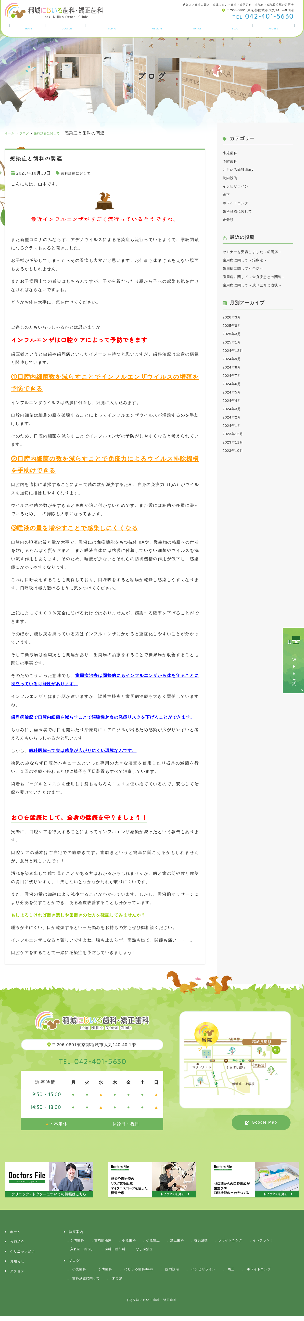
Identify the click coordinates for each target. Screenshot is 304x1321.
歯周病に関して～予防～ (247, 276)
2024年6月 (234, 408)
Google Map (264, 1122)
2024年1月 (234, 450)
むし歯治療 (187, 1251)
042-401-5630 (93, 1060)
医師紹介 (65, 27)
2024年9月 (234, 383)
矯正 (227, 194)
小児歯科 (232, 153)
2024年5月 (234, 417)
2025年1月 (234, 367)
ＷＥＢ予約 (294, 668)
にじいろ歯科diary (241, 169)
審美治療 (214, 1241)
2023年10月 (235, 475)
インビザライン (238, 186)
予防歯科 (232, 161)
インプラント (82, 1251)
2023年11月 (235, 467)
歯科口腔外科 (155, 1251)
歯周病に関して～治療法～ (249, 268)
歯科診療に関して (79, 173)
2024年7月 (234, 400)
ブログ (236, 27)
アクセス (274, 27)
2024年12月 (235, 375)
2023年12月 (235, 459)
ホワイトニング (238, 203)
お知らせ (198, 27)
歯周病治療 (106, 1241)
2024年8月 (234, 392)
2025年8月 (234, 350)
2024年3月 (234, 434)
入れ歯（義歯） (119, 1251)
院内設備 (232, 178)
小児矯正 (161, 1241)
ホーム (27, 27)
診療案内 (158, 27)
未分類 (229, 219)
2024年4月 (234, 425)
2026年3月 (234, 342)
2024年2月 (234, 442)
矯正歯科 (187, 1241)
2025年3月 (234, 358)
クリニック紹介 (112, 27)
